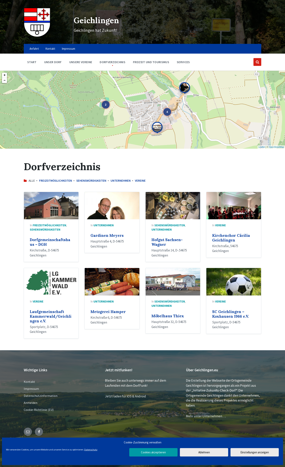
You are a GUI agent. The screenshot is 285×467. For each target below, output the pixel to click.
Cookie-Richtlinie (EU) (39, 410)
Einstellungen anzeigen (254, 452)
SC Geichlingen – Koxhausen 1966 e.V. (230, 314)
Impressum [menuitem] (68, 48)
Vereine (140, 180)
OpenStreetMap (276, 147)
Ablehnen (204, 452)
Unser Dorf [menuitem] (53, 62)
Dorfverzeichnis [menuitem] (112, 62)
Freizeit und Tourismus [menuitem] (151, 62)
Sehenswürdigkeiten (91, 180)
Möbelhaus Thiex (167, 316)
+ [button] (5, 75)
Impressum (31, 389)
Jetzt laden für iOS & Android (125, 396)
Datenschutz (90, 449)
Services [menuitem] (183, 62)
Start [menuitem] (32, 62)
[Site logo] (37, 36)
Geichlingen (95, 19)
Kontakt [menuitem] (50, 48)
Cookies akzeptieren (153, 452)
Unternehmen (121, 180)
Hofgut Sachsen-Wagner (167, 242)
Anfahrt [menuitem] (34, 48)
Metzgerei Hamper (108, 311)
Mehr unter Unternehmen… (205, 416)
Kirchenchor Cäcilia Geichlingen (231, 237)
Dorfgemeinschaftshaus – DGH (50, 242)
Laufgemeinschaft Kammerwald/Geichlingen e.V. (50, 316)
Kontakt (29, 382)
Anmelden (30, 403)
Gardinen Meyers (107, 235)
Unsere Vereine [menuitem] (80, 62)
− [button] (5, 80)
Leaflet (262, 147)
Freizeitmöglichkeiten (55, 180)
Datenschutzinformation (40, 396)
